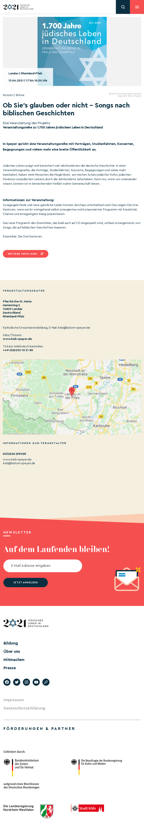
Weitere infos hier (22, 254)
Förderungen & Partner (39, 729)
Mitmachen (13, 660)
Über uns (11, 651)
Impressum (13, 700)
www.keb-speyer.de (17, 338)
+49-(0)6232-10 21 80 (18, 350)
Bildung (10, 643)
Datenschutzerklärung (24, 708)
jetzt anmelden (25, 582)
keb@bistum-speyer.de (19, 463)
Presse (9, 668)
